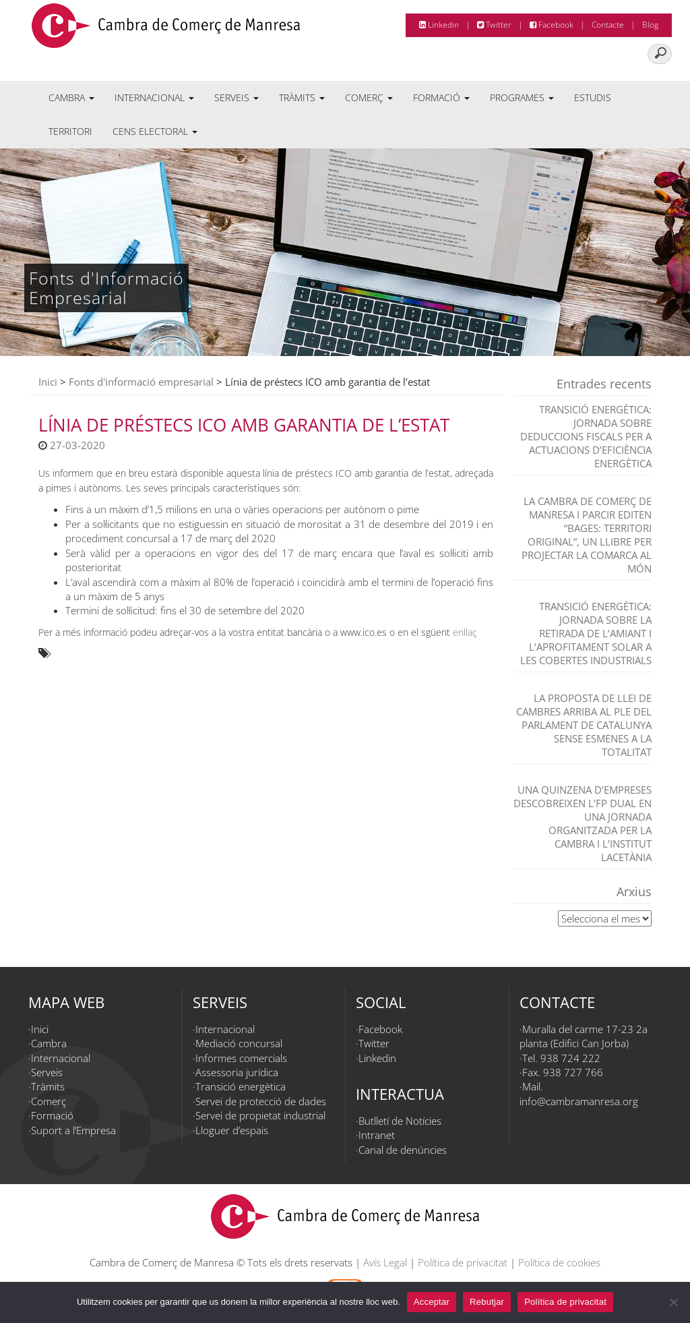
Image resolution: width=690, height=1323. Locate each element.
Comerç (369, 97)
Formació (441, 97)
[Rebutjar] (673, 1302)
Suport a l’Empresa (73, 1130)
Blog (650, 24)
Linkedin (439, 24)
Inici (47, 381)
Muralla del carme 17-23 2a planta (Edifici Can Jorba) (584, 1036)
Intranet (376, 1135)
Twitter (494, 24)
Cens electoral (155, 131)
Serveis (236, 97)
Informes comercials (241, 1058)
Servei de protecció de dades (260, 1101)
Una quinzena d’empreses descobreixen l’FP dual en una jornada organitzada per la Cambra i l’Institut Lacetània (582, 823)
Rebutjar (487, 1302)
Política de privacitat (462, 1262)
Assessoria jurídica (236, 1072)
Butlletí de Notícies (399, 1120)
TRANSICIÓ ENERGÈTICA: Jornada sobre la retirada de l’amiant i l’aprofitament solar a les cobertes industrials (586, 633)
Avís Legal (385, 1262)
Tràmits (302, 97)
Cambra (71, 97)
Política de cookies (559, 1262)
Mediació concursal (238, 1043)
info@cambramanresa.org (579, 1101)
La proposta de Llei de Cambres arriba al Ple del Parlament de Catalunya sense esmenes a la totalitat (584, 725)
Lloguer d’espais (231, 1130)
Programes (522, 97)
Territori (70, 131)
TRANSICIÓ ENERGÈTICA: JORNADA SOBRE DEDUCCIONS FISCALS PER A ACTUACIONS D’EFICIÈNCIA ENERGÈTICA (586, 436)
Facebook (551, 24)
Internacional (154, 97)
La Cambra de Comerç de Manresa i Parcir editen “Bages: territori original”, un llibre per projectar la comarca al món (587, 534)
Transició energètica (240, 1086)
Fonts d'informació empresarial (141, 381)
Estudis (592, 97)
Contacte (608, 24)
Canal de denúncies (402, 1149)
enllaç (465, 632)
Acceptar (431, 1302)
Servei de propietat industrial (260, 1115)
